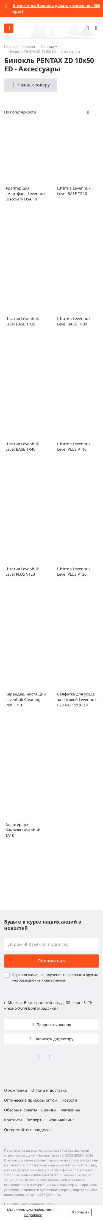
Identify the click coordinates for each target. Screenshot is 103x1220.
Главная (10, 46)
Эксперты (35, 1119)
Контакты (13, 1119)
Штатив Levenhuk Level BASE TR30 (73, 321)
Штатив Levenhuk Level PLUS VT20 (22, 571)
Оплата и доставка (49, 1090)
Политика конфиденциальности (29, 1204)
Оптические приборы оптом (30, 1100)
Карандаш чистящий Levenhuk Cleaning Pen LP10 (25, 699)
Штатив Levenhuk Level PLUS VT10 (73, 446)
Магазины (70, 1110)
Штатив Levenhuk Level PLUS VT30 (73, 571)
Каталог (29, 46)
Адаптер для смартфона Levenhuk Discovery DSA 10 (25, 193)
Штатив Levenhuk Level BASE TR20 (22, 321)
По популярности (20, 112)
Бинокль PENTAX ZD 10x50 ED (32, 51)
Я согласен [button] (81, 1212)
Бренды (48, 1110)
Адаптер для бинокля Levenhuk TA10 (22, 830)
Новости (69, 1100)
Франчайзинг (61, 1119)
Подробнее (33, 1215)
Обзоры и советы (20, 1110)
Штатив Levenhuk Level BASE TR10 (73, 190)
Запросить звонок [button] (53, 1024)
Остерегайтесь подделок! (28, 1129)
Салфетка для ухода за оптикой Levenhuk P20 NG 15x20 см (76, 699)
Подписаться (52, 961)
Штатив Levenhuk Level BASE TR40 (22, 446)
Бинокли (47, 46)
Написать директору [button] (53, 1038)
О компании (15, 1090)
